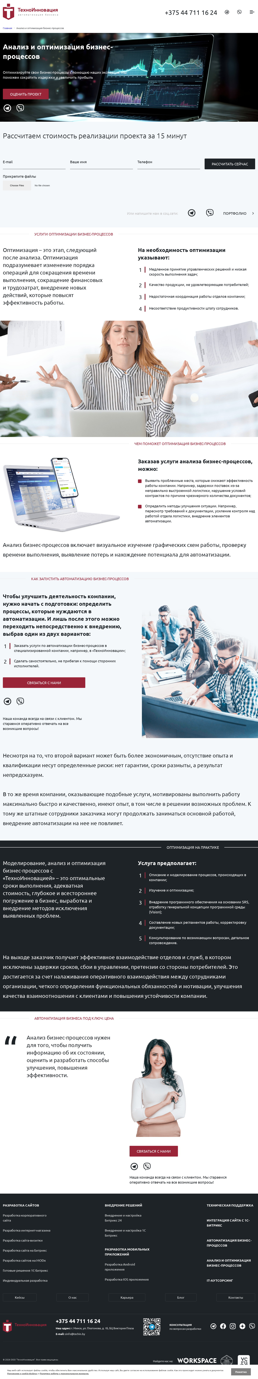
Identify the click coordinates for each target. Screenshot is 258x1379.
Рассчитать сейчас (230, 164)
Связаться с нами (44, 682)
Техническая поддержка (230, 1205)
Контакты (235, 1297)
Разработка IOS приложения (127, 1279)
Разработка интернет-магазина (26, 1230)
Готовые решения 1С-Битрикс (25, 1270)
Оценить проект (25, 94)
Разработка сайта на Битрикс (25, 1250)
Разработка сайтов (21, 1205)
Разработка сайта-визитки (23, 1240)
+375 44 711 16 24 (191, 12)
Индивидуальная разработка (25, 1280)
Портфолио (235, 213)
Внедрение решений (123, 1205)
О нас (72, 1297)
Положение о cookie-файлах (22, 1373)
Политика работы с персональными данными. (64, 1373)
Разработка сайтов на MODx (24, 1260)
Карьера (127, 1297)
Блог (181, 1297)
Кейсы (20, 1297)
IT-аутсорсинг (220, 1280)
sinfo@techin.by (75, 1334)
